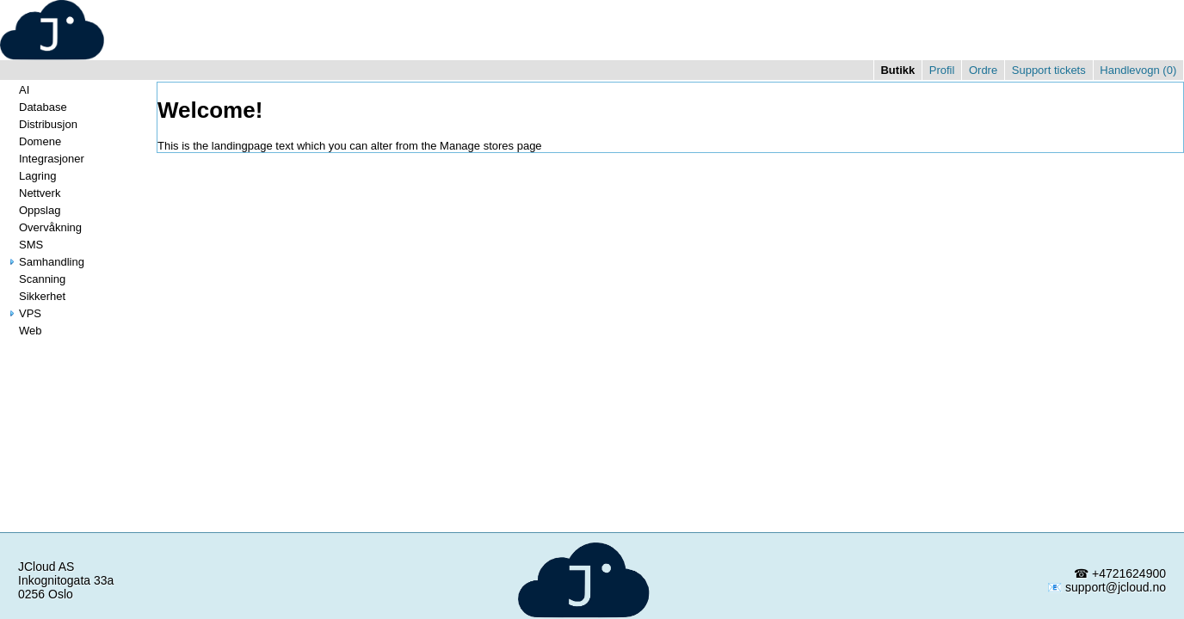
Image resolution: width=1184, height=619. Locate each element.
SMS (24, 244)
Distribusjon (41, 124)
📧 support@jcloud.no (1106, 587)
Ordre (983, 70)
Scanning (35, 279)
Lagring (30, 175)
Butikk (897, 70)
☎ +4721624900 (1120, 573)
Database (36, 107)
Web (23, 330)
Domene (33, 141)
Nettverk (32, 193)
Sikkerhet (35, 296)
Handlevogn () (1138, 70)
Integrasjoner (44, 158)
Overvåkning (43, 227)
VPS (23, 313)
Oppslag (32, 210)
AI (17, 89)
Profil (942, 70)
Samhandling (44, 261)
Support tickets (1049, 70)
